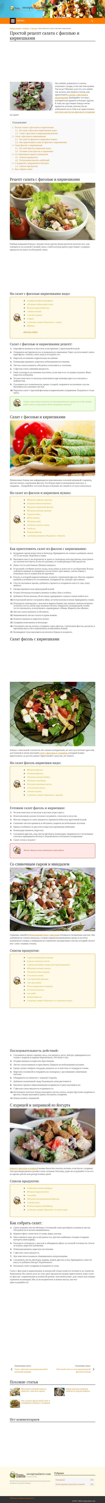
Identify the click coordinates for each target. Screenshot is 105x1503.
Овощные (26, 28)
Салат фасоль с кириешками (27, 145)
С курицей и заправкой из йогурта (30, 163)
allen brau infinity (30, 332)
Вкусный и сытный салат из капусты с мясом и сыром (33, 1390)
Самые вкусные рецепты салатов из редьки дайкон (78, 1390)
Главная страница (15, 28)
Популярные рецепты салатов (74, 1484)
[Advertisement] (52, 61)
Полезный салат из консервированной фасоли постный (73, 1368)
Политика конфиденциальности (22, 1498)
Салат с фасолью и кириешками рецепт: (36, 133)
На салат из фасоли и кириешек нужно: (36, 139)
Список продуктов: (26, 157)
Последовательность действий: (32, 160)
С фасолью (33, 28)
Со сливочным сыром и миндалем (30, 154)
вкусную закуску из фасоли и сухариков (75, 111)
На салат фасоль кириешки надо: (33, 148)
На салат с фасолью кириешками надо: (36, 130)
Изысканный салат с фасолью (44, 934)
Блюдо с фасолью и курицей (24, 1168)
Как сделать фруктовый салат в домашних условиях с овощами (35, 1402)
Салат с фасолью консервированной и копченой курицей (32, 1368)
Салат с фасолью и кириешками (29, 136)
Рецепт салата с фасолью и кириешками (33, 127)
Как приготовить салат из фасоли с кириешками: (41, 142)
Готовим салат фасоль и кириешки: (34, 151)
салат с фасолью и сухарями (53, 752)
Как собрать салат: (22, 169)
